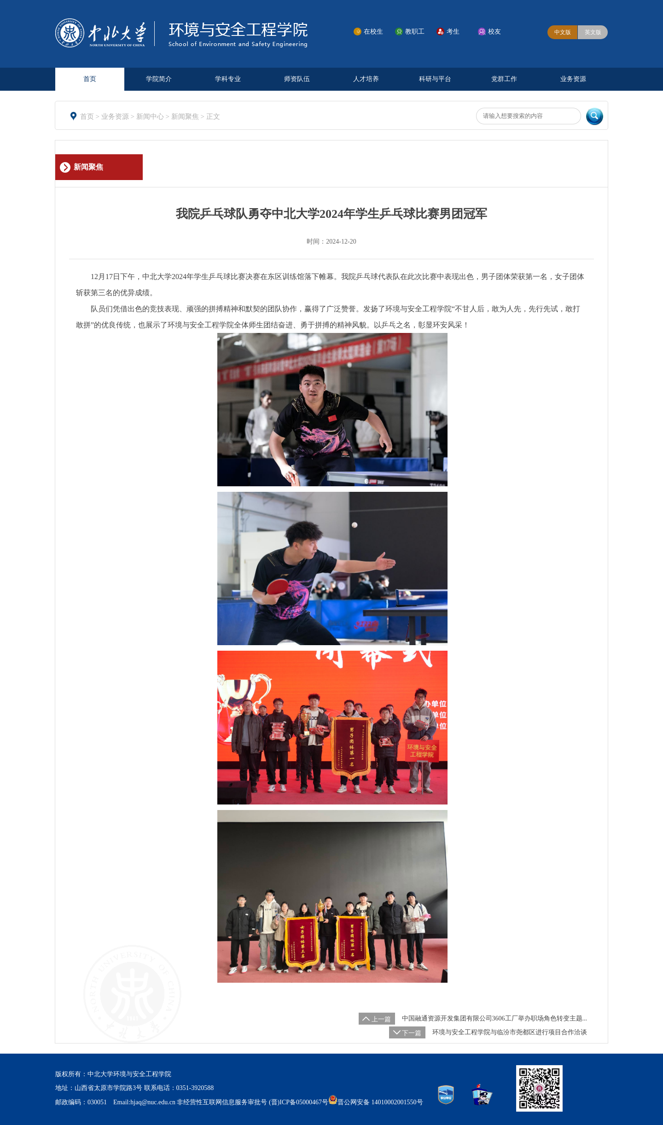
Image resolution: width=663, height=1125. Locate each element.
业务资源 (573, 79)
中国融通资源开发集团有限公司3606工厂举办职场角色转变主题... (494, 1018)
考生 (453, 31)
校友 (494, 31)
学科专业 (228, 79)
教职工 (415, 31)
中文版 (562, 32)
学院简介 (159, 79)
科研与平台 (435, 79)
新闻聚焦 (186, 116)
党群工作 (504, 79)
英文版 (593, 32)
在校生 (373, 31)
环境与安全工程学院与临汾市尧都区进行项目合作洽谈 (509, 1032)
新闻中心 (151, 116)
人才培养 (366, 79)
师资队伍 (297, 79)
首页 (89, 79)
